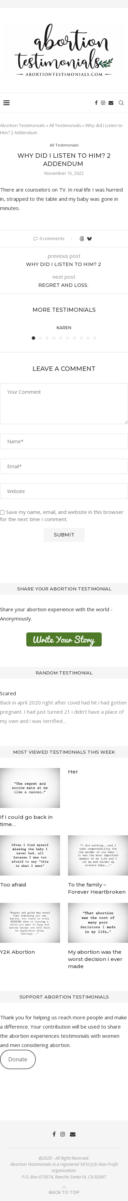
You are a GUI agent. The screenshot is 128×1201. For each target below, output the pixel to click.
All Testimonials (65, 125)
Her (73, 771)
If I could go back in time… (26, 820)
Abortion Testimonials (22, 125)
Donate (17, 1059)
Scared (8, 693)
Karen (64, 327)
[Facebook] (96, 103)
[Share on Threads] (82, 238)
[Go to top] (64, 1191)
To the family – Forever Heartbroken (97, 888)
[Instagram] (103, 103)
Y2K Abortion (17, 952)
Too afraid (13, 884)
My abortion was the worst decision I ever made (95, 959)
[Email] (111, 103)
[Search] (121, 103)
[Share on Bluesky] (89, 238)
